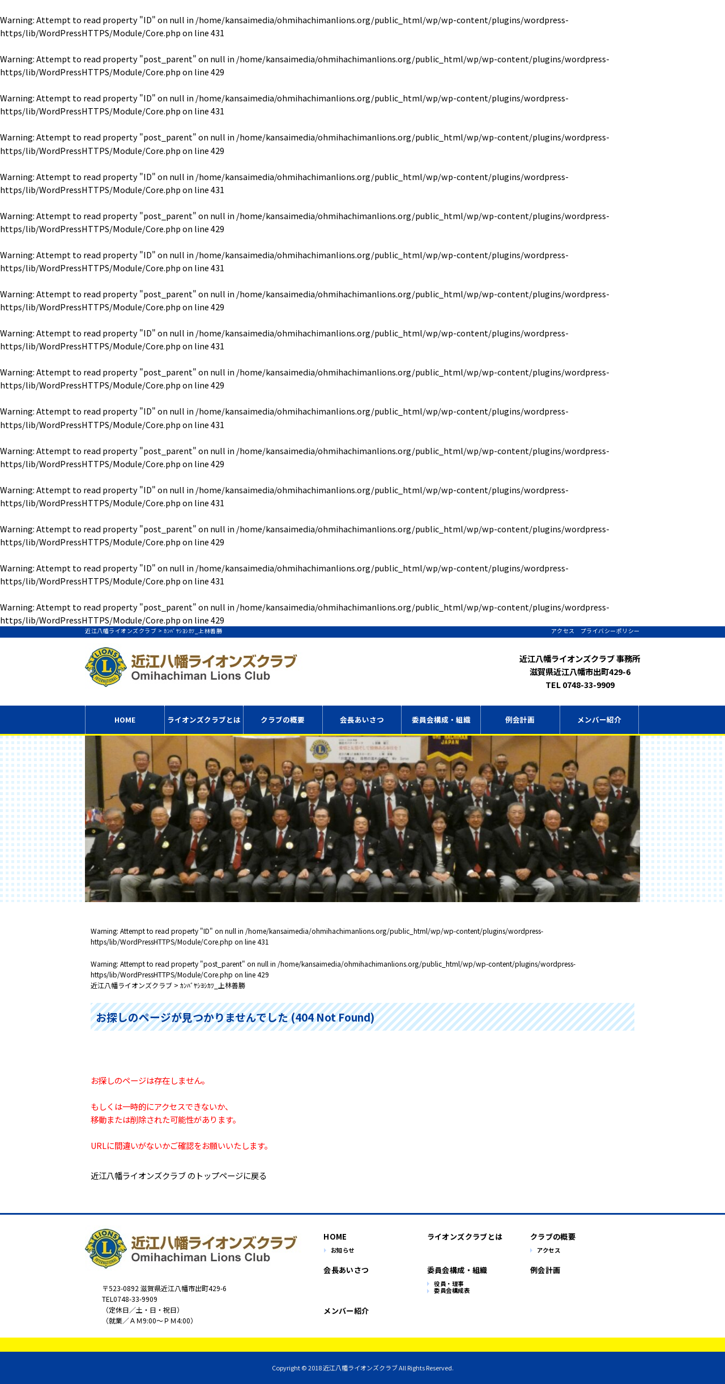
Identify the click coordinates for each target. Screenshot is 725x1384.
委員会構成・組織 (441, 719)
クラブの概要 (283, 719)
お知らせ (343, 1250)
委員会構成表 (452, 1291)
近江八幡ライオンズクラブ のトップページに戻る (179, 1175)
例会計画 (520, 719)
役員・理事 (449, 1284)
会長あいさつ (362, 719)
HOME (124, 719)
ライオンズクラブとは (459, 1236)
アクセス (563, 630)
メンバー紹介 (599, 719)
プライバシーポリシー (610, 630)
